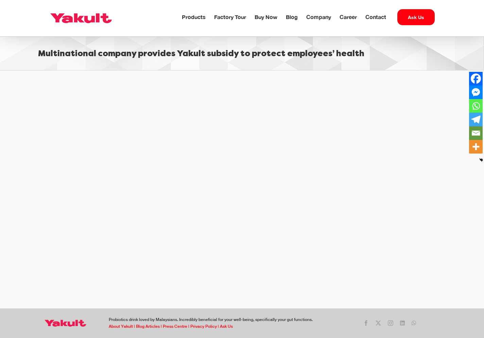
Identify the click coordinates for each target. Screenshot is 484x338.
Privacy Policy (203, 326)
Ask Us (226, 326)
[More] (476, 147)
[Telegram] (476, 119)
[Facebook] (476, 78)
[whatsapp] (414, 323)
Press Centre (175, 326)
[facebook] (366, 323)
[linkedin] (402, 323)
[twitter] (378, 323)
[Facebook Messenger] (476, 92)
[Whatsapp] (476, 106)
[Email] (476, 133)
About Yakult (121, 326)
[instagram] (390, 323)
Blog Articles (148, 326)
